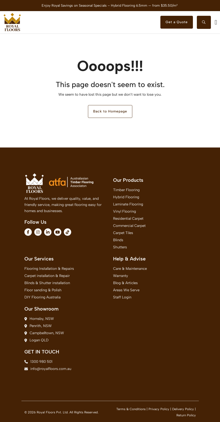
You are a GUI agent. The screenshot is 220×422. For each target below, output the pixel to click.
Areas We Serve (126, 290)
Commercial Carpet (129, 225)
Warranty (120, 276)
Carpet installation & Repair (47, 276)
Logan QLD (36, 340)
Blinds (118, 240)
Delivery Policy (183, 409)
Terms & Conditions (131, 409)
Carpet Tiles (123, 233)
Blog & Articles (125, 283)
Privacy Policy (159, 409)
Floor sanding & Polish (43, 290)
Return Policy (186, 415)
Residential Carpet (128, 218)
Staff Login (122, 297)
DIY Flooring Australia (42, 297)
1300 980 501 (38, 361)
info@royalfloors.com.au (47, 369)
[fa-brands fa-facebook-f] (28, 232)
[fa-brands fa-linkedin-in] (48, 232)
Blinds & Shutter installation (47, 283)
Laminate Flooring (128, 204)
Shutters (120, 247)
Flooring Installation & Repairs (49, 268)
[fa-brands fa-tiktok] (67, 232)
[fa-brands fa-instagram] (38, 232)
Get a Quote (177, 22)
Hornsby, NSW (39, 318)
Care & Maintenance (130, 268)
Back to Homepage (110, 111)
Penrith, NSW (38, 326)
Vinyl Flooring (124, 211)
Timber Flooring (126, 190)
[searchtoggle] (204, 22)
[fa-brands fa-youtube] (57, 232)
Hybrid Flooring (126, 197)
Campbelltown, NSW (44, 333)
